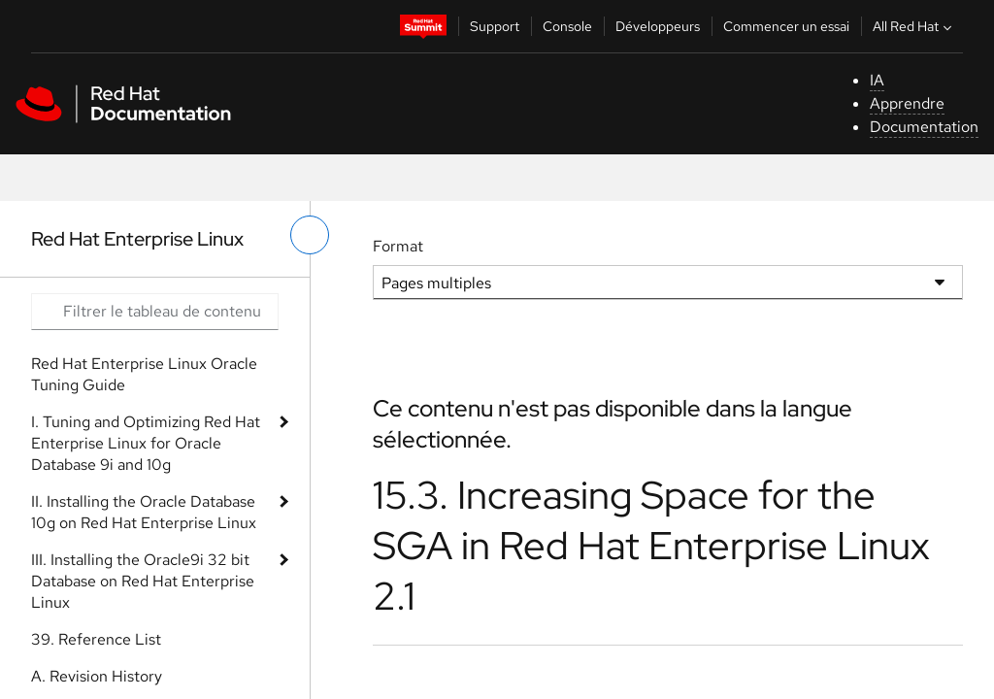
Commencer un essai (786, 26)
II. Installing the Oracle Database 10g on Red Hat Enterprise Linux (143, 512)
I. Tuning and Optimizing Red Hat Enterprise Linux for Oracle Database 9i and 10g (145, 443)
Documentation (924, 126)
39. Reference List (96, 639)
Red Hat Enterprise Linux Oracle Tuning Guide (144, 374)
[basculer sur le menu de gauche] (309, 235)
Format (398, 246)
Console (567, 26)
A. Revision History (96, 676)
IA (877, 80)
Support (494, 26)
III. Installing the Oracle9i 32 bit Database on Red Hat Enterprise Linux (142, 581)
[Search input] (155, 311)
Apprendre (907, 103)
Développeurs (657, 26)
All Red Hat (914, 26)
